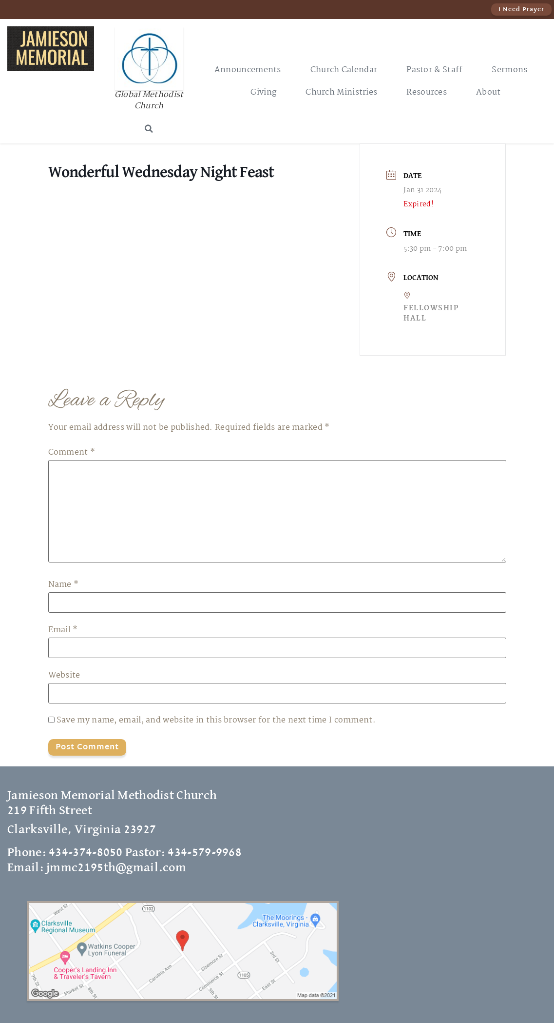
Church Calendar (344, 70)
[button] (149, 128)
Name (63, 585)
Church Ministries (341, 92)
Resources (426, 92)
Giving (263, 92)
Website (64, 676)
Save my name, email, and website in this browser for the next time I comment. (216, 720)
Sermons (509, 70)
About (488, 92)
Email (63, 630)
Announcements (247, 70)
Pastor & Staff (434, 70)
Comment (72, 453)
